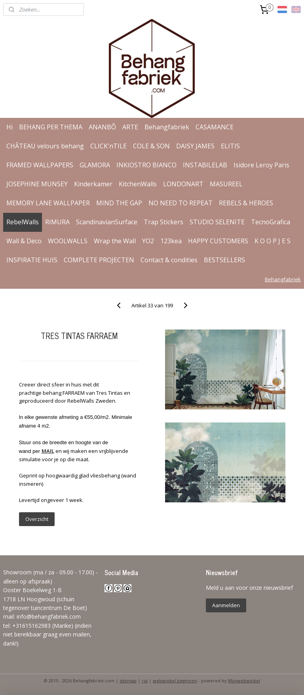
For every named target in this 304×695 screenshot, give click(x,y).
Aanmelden (226, 605)
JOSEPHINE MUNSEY (37, 184)
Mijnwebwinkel (244, 681)
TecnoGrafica (270, 222)
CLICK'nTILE (108, 146)
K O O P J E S (273, 241)
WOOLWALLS (67, 241)
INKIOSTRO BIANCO (146, 165)
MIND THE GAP (119, 203)
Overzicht (36, 519)
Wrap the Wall (115, 241)
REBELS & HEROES (246, 203)
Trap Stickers (163, 222)
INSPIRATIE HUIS (31, 260)
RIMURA (57, 222)
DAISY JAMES (195, 146)
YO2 (148, 241)
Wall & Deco (24, 241)
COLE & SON (151, 146)
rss (145, 681)
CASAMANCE (215, 127)
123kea (171, 241)
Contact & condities (169, 260)
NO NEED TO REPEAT (180, 203)
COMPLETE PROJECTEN (99, 260)
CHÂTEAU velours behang (45, 146)
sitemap (128, 681)
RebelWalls (22, 222)
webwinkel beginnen (175, 681)
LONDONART (183, 184)
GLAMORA (95, 165)
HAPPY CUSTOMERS (218, 241)
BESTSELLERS (224, 260)
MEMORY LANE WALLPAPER (48, 203)
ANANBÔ (102, 127)
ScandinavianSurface (106, 222)
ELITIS (230, 146)
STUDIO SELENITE (217, 222)
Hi (9, 127)
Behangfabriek (166, 127)
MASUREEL (226, 184)
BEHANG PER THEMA (50, 127)
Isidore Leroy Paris (261, 165)
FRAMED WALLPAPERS (39, 165)
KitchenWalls (138, 184)
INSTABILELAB (205, 165)
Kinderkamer (93, 184)
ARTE (130, 127)
